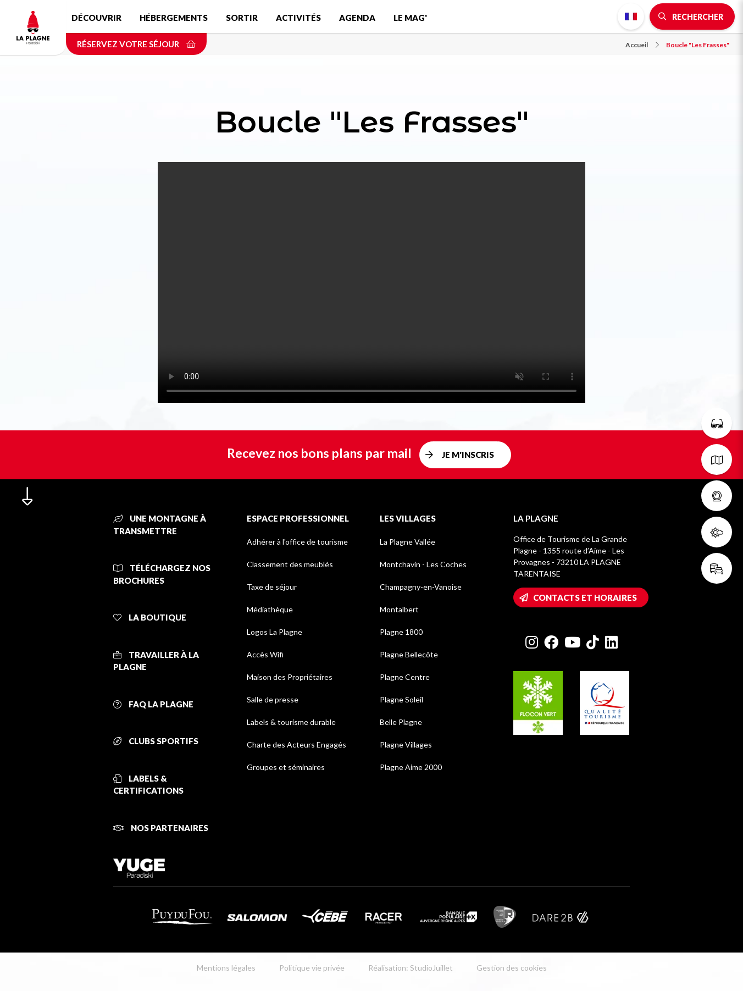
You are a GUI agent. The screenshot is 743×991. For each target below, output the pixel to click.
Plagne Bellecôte (409, 654)
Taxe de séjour (272, 586)
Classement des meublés (290, 564)
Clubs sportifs (155, 741)
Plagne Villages (406, 744)
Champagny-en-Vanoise (421, 586)
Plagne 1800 (401, 631)
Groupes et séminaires (286, 767)
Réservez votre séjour (136, 44)
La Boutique (149, 617)
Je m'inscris (468, 454)
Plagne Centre (405, 677)
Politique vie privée (312, 967)
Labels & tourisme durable (291, 722)
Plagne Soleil (401, 699)
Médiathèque (270, 609)
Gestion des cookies (511, 967)
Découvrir (96, 18)
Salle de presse (272, 699)
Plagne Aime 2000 (411, 767)
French (631, 16)
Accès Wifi (265, 654)
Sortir (242, 18)
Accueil (642, 45)
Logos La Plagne (274, 631)
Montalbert (399, 609)
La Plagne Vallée (407, 541)
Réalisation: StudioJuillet (410, 967)
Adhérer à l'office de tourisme (297, 541)
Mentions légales (226, 967)
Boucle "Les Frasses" (697, 45)
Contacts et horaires (585, 597)
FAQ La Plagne (153, 704)
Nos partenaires (160, 828)
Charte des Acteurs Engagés (296, 744)
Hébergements (174, 18)
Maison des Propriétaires (289, 677)
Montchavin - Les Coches (423, 564)
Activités (298, 18)
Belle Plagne (401, 722)
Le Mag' (410, 18)
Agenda (357, 18)
